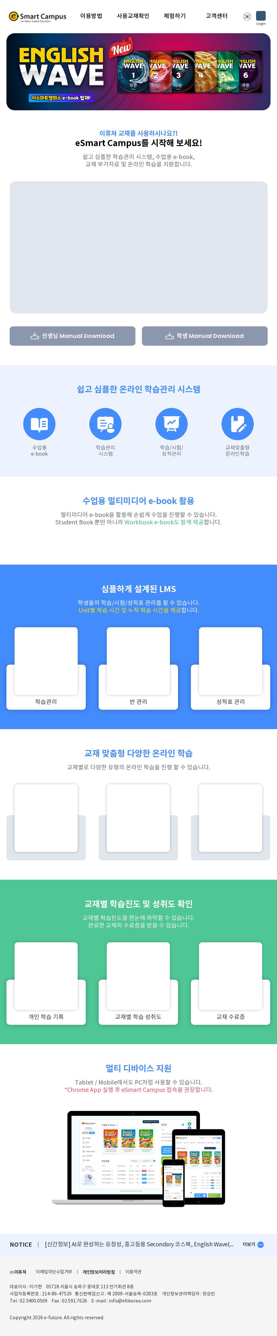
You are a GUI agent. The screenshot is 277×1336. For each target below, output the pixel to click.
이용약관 (133, 1272)
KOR (247, 17)
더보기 (249, 1244)
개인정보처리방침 (99, 1272)
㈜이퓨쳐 (18, 1272)
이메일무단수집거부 (54, 1272)
